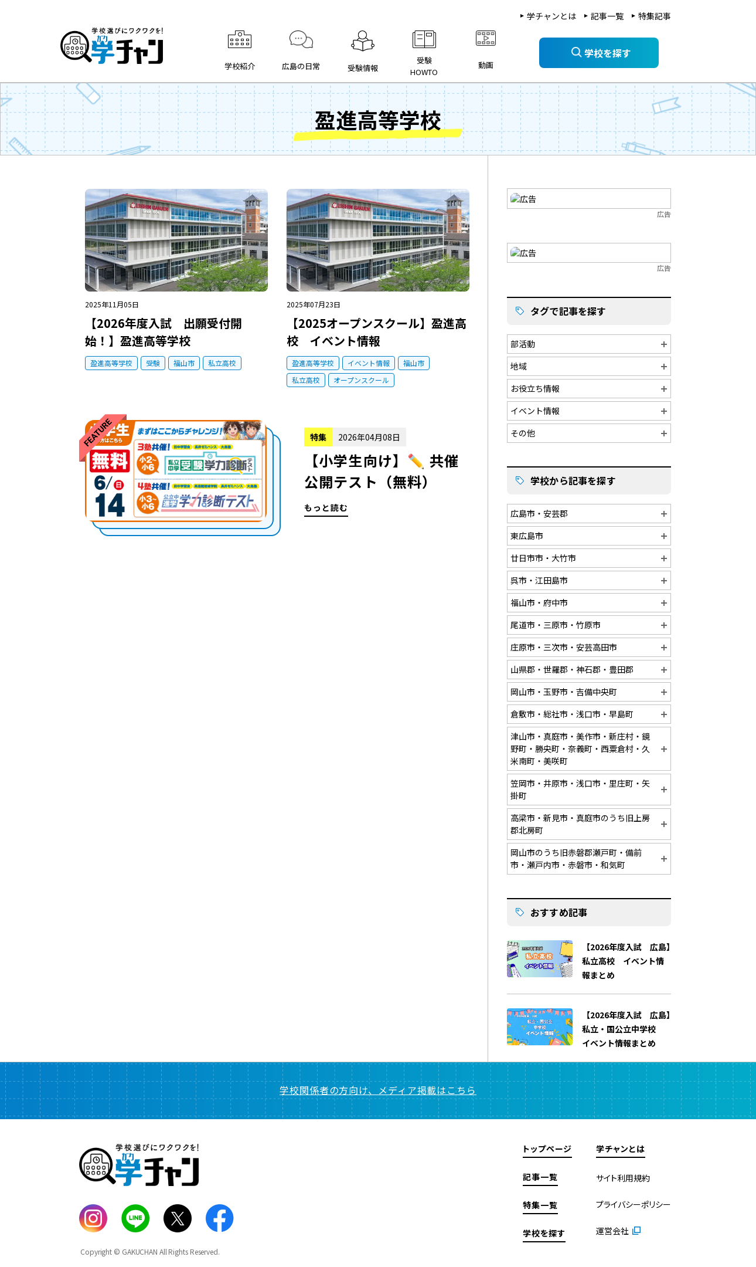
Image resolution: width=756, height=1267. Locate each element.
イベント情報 (369, 363)
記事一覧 (607, 16)
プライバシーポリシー (633, 1202)
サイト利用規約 (623, 1176)
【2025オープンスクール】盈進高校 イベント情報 (376, 331)
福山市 (184, 363)
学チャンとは (551, 16)
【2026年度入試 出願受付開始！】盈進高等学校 (163, 331)
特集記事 (654, 16)
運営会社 (612, 1229)
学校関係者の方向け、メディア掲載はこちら (378, 1088)
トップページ (547, 1147)
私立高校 (222, 363)
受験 (153, 363)
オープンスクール (361, 380)
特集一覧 (540, 1203)
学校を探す (544, 1231)
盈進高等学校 (111, 363)
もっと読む (277, 478)
